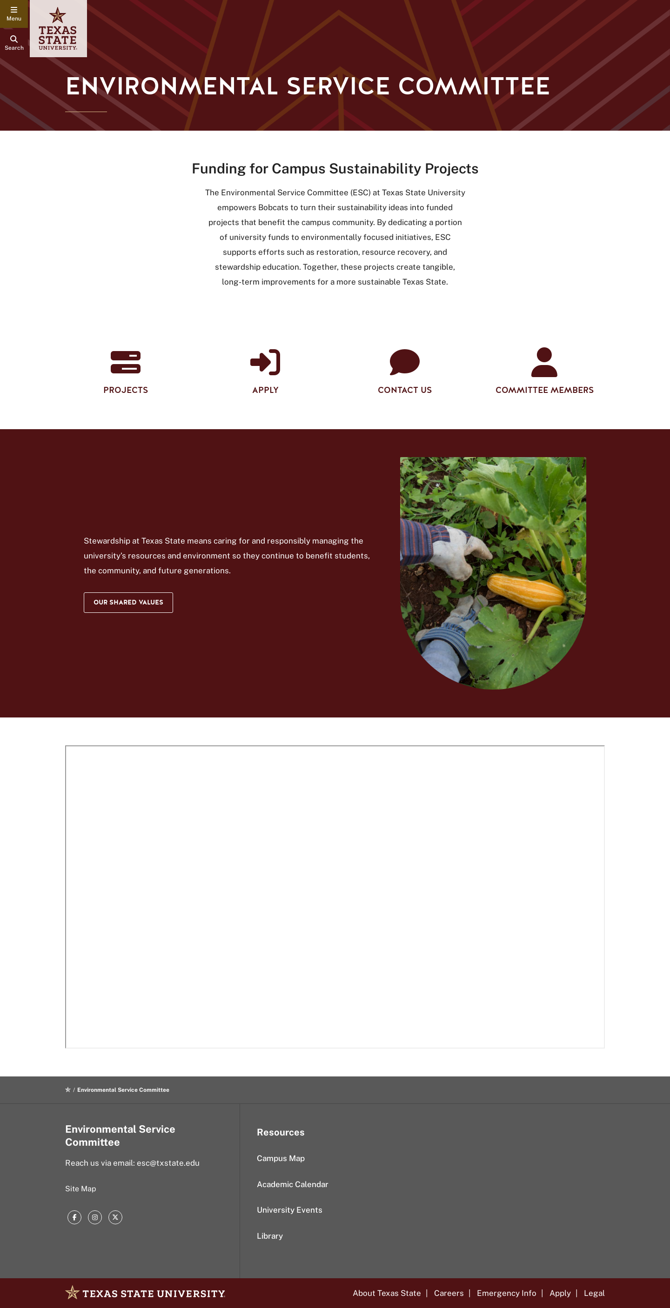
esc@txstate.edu (168, 1163)
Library (270, 1236)
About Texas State (387, 1293)
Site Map (80, 1188)
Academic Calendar (292, 1184)
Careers (449, 1293)
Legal (594, 1293)
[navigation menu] (14, 14)
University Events (289, 1210)
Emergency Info (506, 1293)
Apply (560, 1293)
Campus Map (281, 1158)
